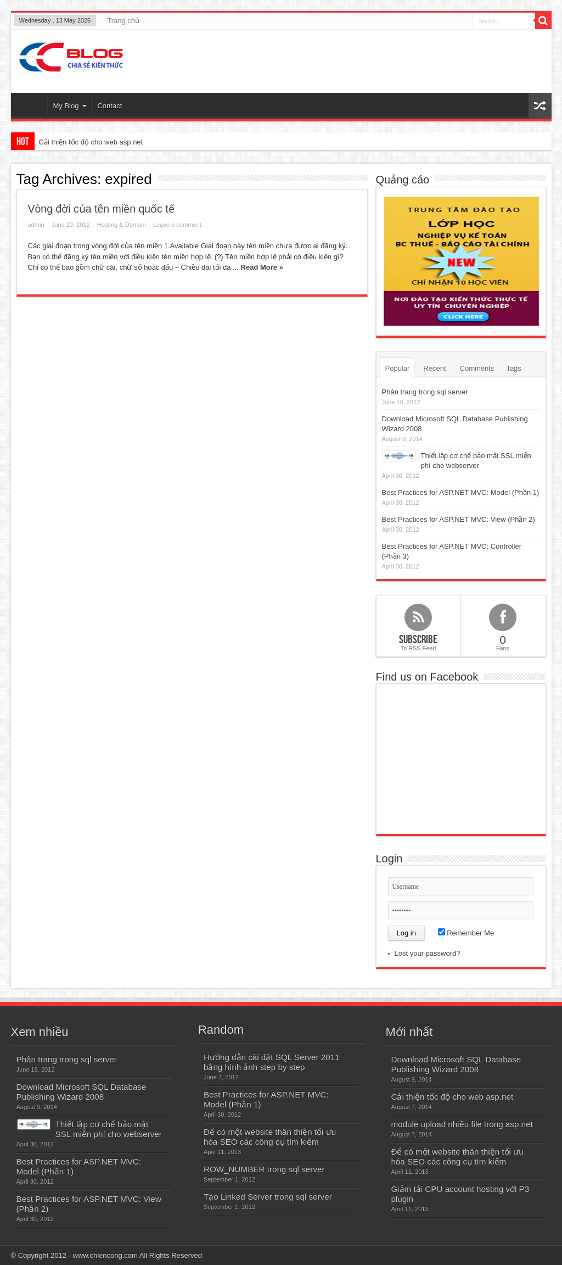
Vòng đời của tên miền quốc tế (101, 209)
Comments (477, 368)
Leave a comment (177, 224)
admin (36, 224)
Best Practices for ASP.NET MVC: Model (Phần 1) (460, 492)
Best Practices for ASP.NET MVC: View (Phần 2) (458, 519)
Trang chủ (123, 20)
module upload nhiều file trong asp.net (461, 1124)
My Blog (70, 106)
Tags (513, 368)
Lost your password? (427, 953)
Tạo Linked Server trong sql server (268, 1196)
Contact (109, 106)
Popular (397, 368)
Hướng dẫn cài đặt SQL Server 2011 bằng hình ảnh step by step (272, 1062)
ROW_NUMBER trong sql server (264, 1169)
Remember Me (466, 933)
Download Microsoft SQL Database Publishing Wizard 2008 (81, 1091)
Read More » (262, 267)
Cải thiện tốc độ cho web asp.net (91, 142)
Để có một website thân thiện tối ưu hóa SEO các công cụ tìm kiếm (270, 1136)
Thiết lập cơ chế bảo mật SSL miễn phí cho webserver (108, 1129)
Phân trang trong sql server (425, 392)
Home (31, 107)
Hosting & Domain (121, 224)
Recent (434, 368)
